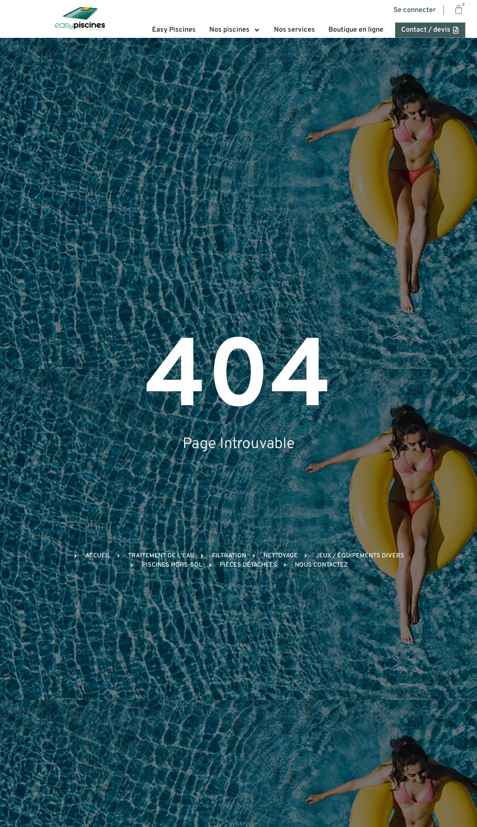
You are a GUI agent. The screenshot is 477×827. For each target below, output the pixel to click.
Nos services (294, 30)
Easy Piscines (174, 30)
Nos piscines (234, 30)
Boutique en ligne (355, 30)
